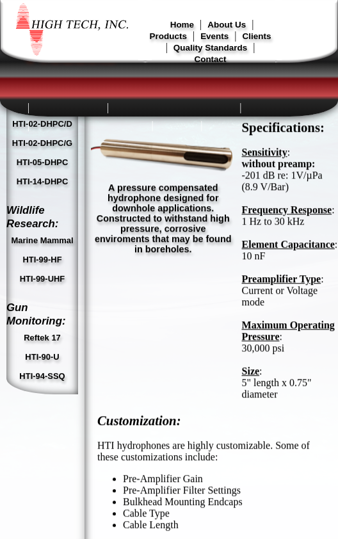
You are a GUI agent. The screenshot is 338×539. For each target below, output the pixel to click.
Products (168, 36)
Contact (210, 59)
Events (214, 36)
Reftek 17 (42, 150)
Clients (257, 36)
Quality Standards (210, 47)
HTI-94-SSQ (42, 188)
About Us (226, 24)
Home (182, 24)
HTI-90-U (42, 169)
